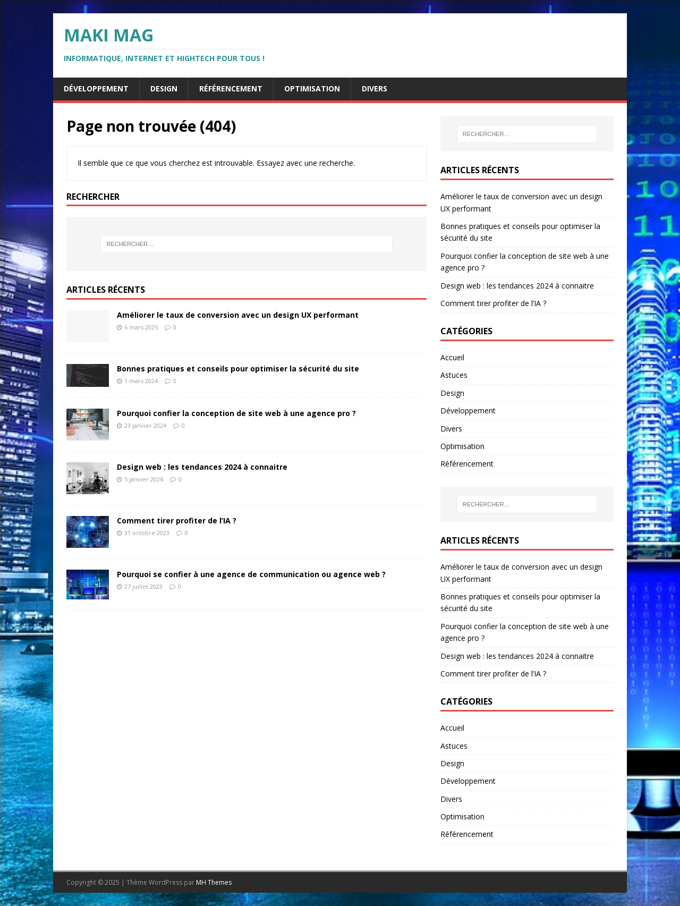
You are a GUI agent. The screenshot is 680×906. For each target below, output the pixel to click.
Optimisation (312, 88)
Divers (374, 88)
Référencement (230, 88)
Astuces (454, 375)
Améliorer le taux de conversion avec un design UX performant (238, 315)
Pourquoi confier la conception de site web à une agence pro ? (236, 413)
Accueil (452, 357)
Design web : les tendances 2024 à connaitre (202, 467)
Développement (96, 88)
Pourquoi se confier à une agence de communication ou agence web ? (251, 574)
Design (163, 88)
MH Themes (214, 882)
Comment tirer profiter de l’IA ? (176, 520)
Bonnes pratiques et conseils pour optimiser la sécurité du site (238, 368)
